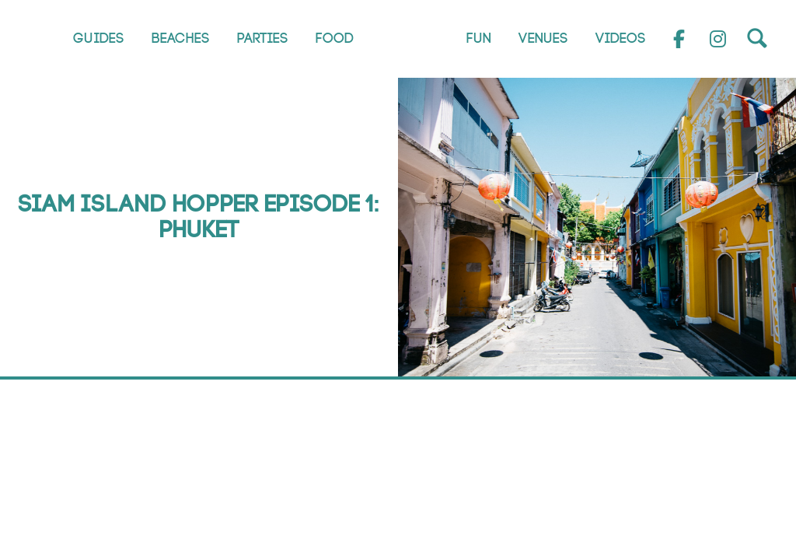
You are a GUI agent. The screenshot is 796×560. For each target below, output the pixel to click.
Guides (98, 38)
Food (335, 38)
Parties (262, 38)
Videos (620, 38)
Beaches (181, 38)
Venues (543, 38)
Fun (478, 38)
